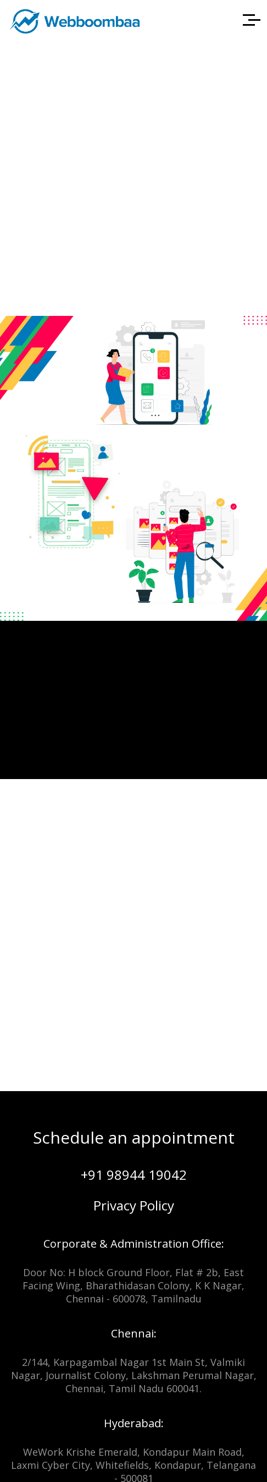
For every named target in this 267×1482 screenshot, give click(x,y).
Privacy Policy (133, 1205)
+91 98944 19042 (134, 1175)
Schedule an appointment (134, 1137)
